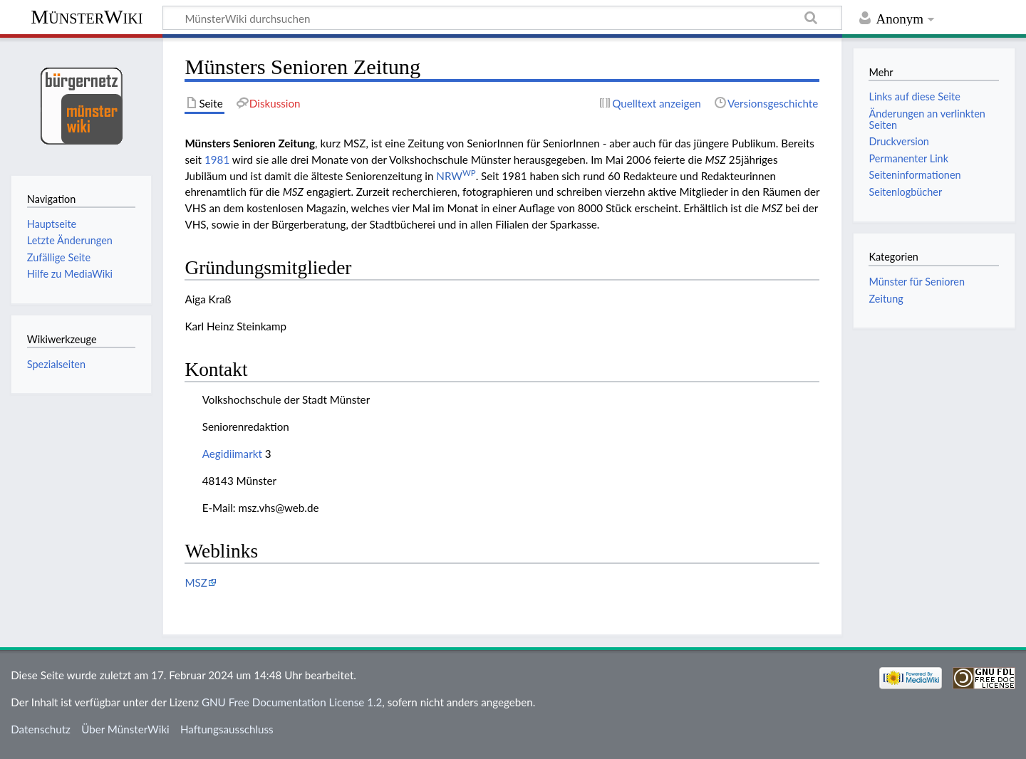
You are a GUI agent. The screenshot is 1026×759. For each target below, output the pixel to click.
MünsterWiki (86, 17)
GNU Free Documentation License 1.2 (292, 702)
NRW (455, 175)
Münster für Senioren (917, 282)
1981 (216, 159)
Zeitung (886, 299)
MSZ (196, 582)
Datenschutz (41, 729)
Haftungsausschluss (227, 729)
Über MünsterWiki (125, 729)
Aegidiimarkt (232, 453)
